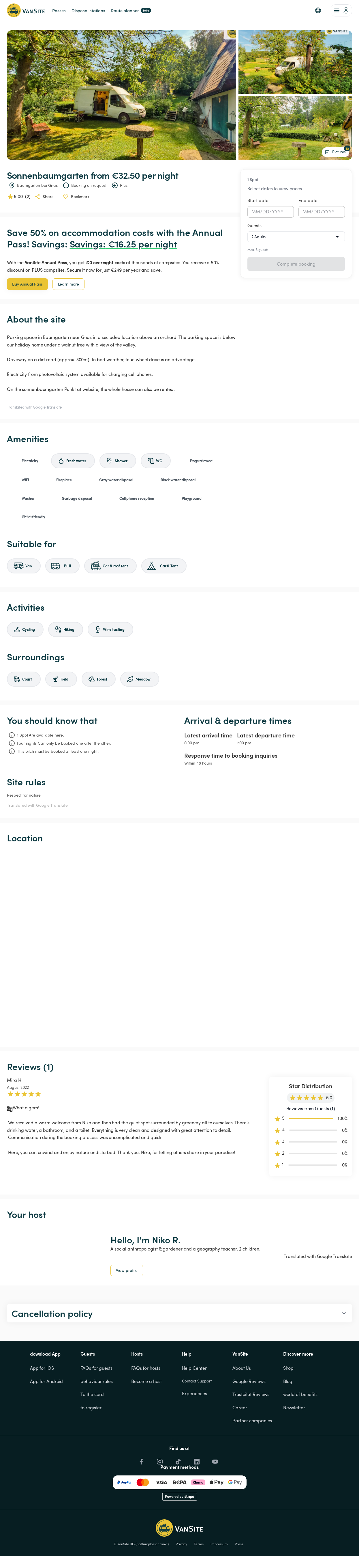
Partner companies (252, 1420)
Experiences (194, 1393)
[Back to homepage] (26, 10)
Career (239, 1407)
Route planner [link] (131, 10)
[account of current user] (341, 10)
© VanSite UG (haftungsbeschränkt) (141, 1544)
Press (239, 1544)
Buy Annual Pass (27, 284)
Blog (288, 1381)
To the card (92, 1394)
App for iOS (42, 1368)
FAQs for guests (96, 1368)
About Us (241, 1368)
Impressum (219, 1544)
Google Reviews (249, 1381)
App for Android (46, 1381)
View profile (127, 1270)
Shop (288, 1368)
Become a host (146, 1381)
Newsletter (294, 1407)
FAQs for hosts (145, 1368)
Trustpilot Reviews (250, 1394)
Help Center (194, 1368)
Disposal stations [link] (88, 10)
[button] (318, 10)
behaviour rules (96, 1381)
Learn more (68, 284)
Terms (199, 1544)
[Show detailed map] (179, 945)
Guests (254, 225)
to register (91, 1407)
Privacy (181, 1544)
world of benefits (300, 1394)
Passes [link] (58, 10)
